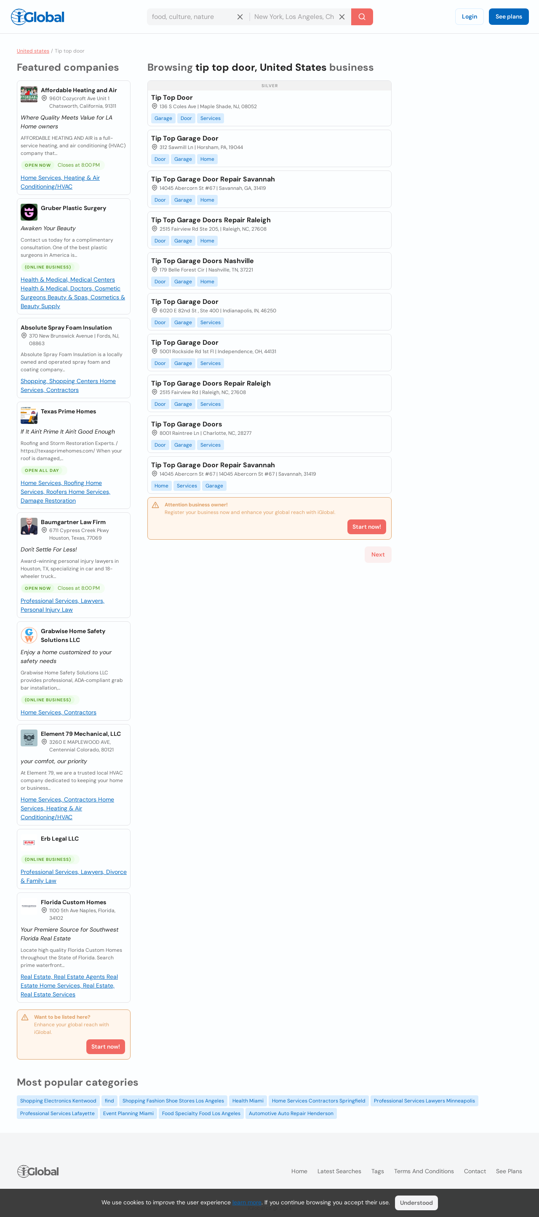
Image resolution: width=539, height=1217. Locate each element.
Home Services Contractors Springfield (319, 1100)
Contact (475, 1171)
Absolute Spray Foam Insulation (66, 327)
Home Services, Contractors (58, 712)
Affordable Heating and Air (79, 90)
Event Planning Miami (128, 1113)
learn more (246, 1202)
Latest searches (339, 1171)
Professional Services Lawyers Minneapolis (424, 1100)
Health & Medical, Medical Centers (68, 279)
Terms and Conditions (424, 1171)
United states (33, 51)
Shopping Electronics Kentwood (58, 1100)
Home (207, 159)
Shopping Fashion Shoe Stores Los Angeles (173, 1100)
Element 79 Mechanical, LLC (81, 734)
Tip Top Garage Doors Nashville (202, 260)
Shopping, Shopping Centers (60, 381)
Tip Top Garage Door (185, 138)
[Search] (362, 16)
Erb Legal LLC (60, 838)
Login (469, 16)
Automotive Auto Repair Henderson (291, 1113)
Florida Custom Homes (73, 902)
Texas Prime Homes (68, 411)
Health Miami (248, 1100)
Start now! (105, 1046)
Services (210, 118)
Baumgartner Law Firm (73, 522)
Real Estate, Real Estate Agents (64, 976)
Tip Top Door (172, 97)
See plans (509, 16)
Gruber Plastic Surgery (73, 208)
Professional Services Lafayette (57, 1113)
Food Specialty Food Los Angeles (201, 1113)
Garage (163, 118)
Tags (377, 1171)
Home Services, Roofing (53, 483)
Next (378, 554)
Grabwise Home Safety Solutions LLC (73, 635)
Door (186, 118)
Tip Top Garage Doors (186, 424)
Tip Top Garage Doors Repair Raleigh (211, 220)
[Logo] (37, 16)
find (109, 1100)
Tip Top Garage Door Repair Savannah (213, 179)
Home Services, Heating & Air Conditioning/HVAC (67, 808)
